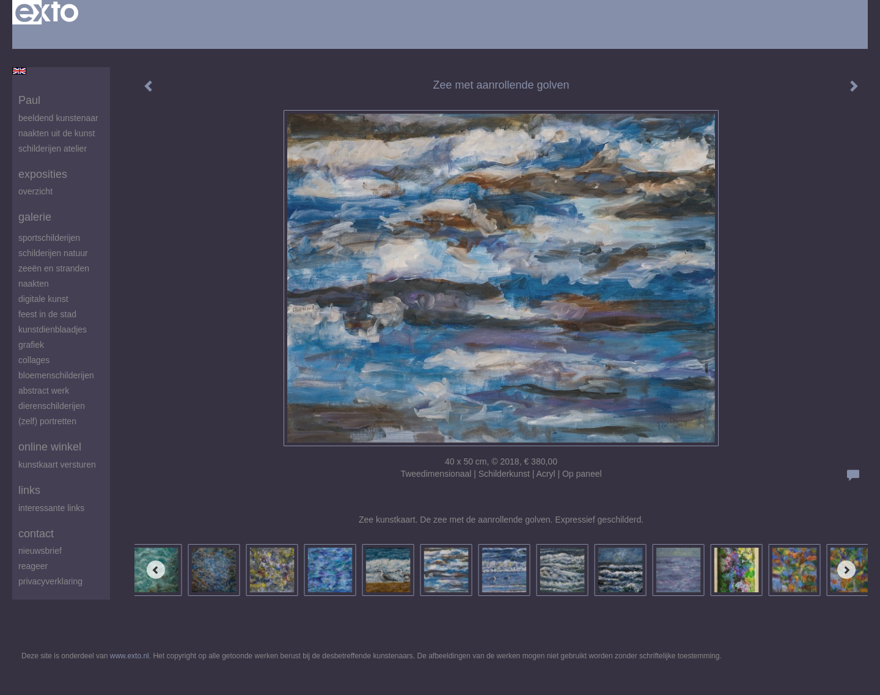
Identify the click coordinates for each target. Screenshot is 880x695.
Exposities (42, 174)
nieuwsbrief (40, 551)
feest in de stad (47, 314)
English (19, 71)
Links (29, 490)
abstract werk (43, 390)
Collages (34, 360)
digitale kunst (43, 299)
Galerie (34, 217)
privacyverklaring (50, 581)
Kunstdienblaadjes (52, 329)
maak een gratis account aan (131, 37)
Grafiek (31, 345)
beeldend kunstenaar (58, 118)
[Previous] (156, 570)
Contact (36, 534)
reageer (33, 566)
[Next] (846, 570)
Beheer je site (38, 37)
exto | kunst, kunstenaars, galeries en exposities (46, 12)
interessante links (51, 508)
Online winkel (49, 447)
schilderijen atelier (52, 148)
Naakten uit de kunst (56, 133)
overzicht (35, 191)
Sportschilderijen (49, 238)
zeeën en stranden (53, 268)
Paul (29, 100)
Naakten (33, 284)
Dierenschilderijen (51, 406)
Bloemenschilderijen (56, 375)
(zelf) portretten (47, 421)
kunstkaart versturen (57, 464)
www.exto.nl (129, 656)
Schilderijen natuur (53, 253)
